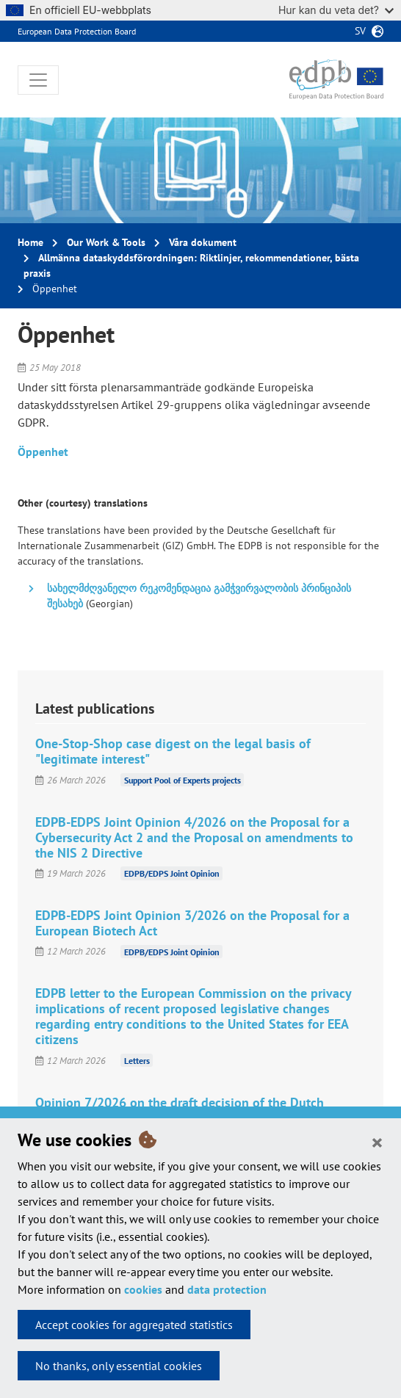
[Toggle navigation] (38, 80)
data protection (227, 1289)
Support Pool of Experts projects (182, 780)
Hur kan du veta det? (336, 10)
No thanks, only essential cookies (118, 1365)
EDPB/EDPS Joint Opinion (172, 873)
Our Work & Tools (106, 242)
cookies (143, 1289)
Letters (137, 1060)
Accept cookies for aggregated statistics (134, 1324)
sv (360, 30)
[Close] (377, 1141)
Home (30, 242)
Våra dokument (202, 242)
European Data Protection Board (77, 31)
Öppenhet (43, 451)
